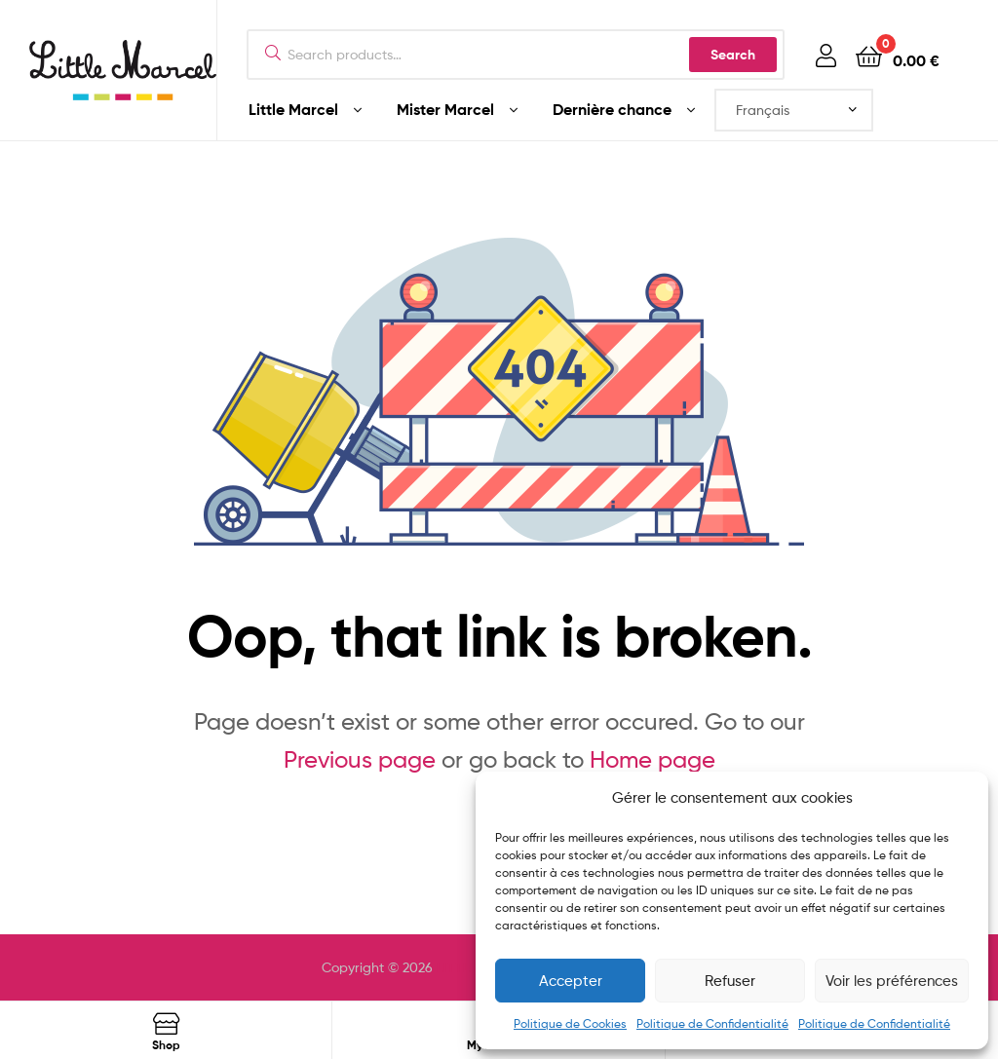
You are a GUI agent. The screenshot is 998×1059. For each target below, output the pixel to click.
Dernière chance (612, 109)
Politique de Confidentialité (712, 1023)
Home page (652, 759)
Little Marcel (293, 109)
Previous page (360, 759)
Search (732, 54)
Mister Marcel (445, 109)
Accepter (570, 981)
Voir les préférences (891, 981)
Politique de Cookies (570, 1023)
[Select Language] (793, 110)
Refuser (730, 981)
